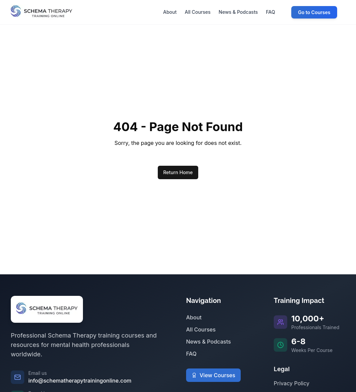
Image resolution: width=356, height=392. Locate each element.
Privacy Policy (291, 383)
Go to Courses (314, 12)
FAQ (191, 353)
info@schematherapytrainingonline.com (79, 380)
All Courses (201, 329)
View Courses (213, 375)
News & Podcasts (208, 341)
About (194, 317)
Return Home (178, 172)
